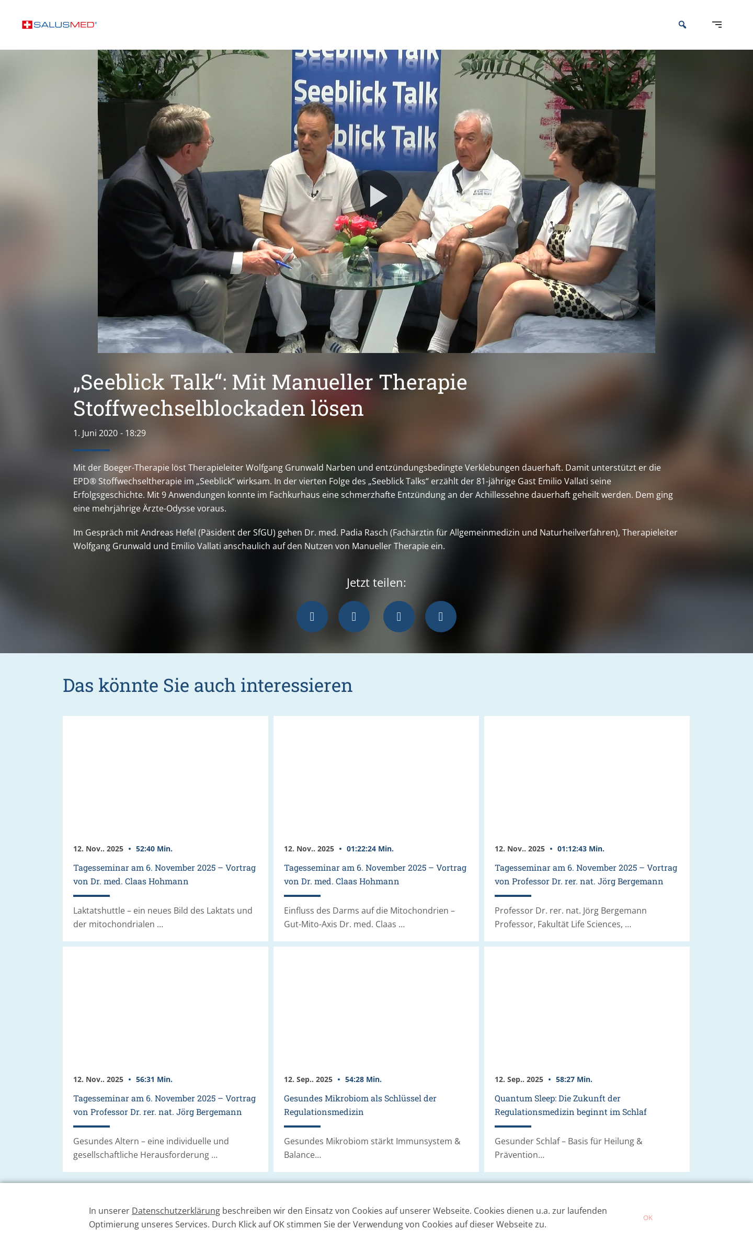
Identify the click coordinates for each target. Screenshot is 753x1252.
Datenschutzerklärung (176, 1210)
